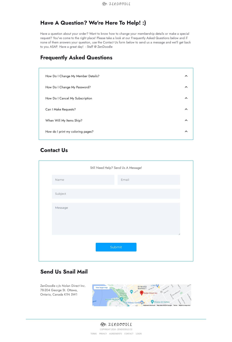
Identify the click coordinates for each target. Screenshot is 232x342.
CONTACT (128, 333)
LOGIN (139, 333)
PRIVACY (103, 333)
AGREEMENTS (115, 333)
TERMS (94, 333)
